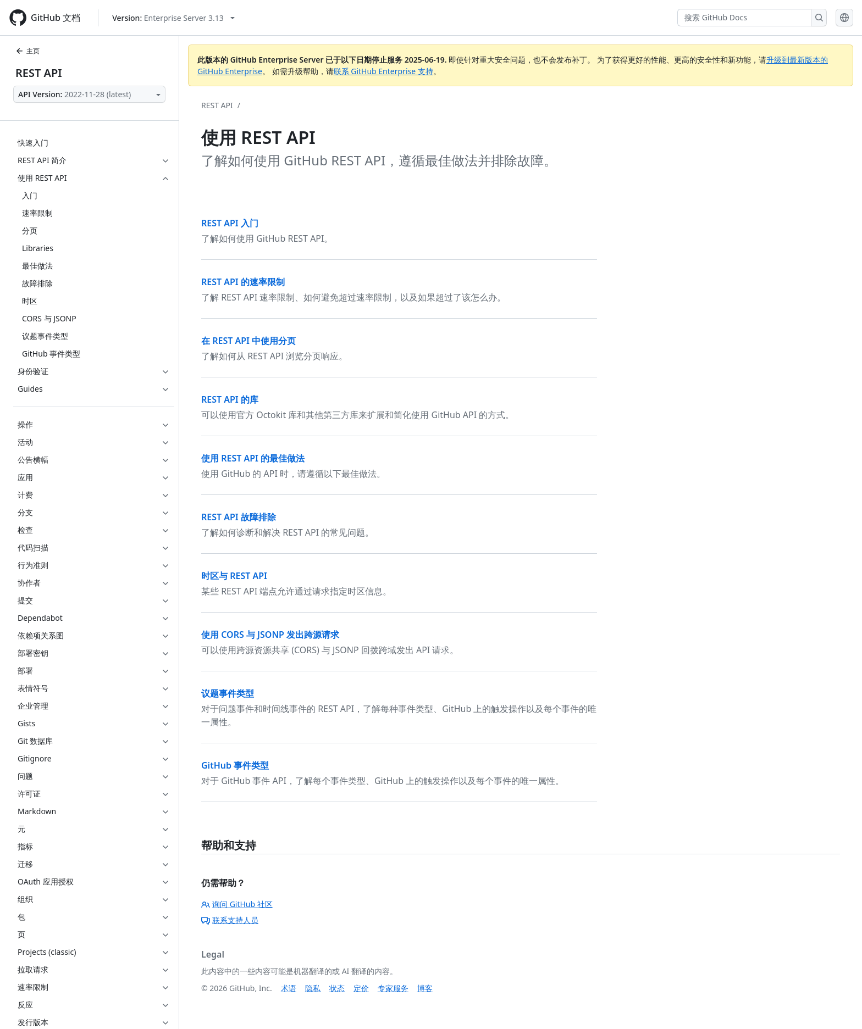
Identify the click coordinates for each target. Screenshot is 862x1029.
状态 (337, 988)
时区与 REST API (234, 576)
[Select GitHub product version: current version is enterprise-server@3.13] (173, 17)
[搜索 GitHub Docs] (744, 17)
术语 (288, 988)
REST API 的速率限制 (243, 282)
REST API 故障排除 (238, 517)
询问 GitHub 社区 (237, 904)
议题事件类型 (227, 693)
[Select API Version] (89, 94)
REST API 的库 (229, 399)
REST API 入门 (229, 223)
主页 (27, 50)
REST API (38, 72)
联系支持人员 (229, 920)
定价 (361, 988)
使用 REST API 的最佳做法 (253, 458)
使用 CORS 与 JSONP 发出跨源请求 (270, 634)
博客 (425, 988)
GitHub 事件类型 (235, 765)
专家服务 (393, 988)
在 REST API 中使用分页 (248, 341)
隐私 (313, 988)
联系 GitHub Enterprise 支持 (383, 71)
